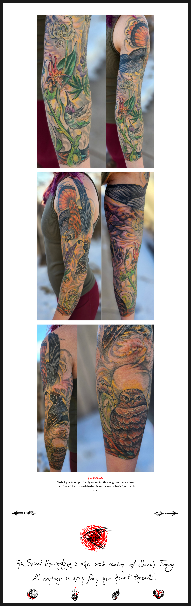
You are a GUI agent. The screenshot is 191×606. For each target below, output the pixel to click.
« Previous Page (28, 516)
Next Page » (169, 516)
